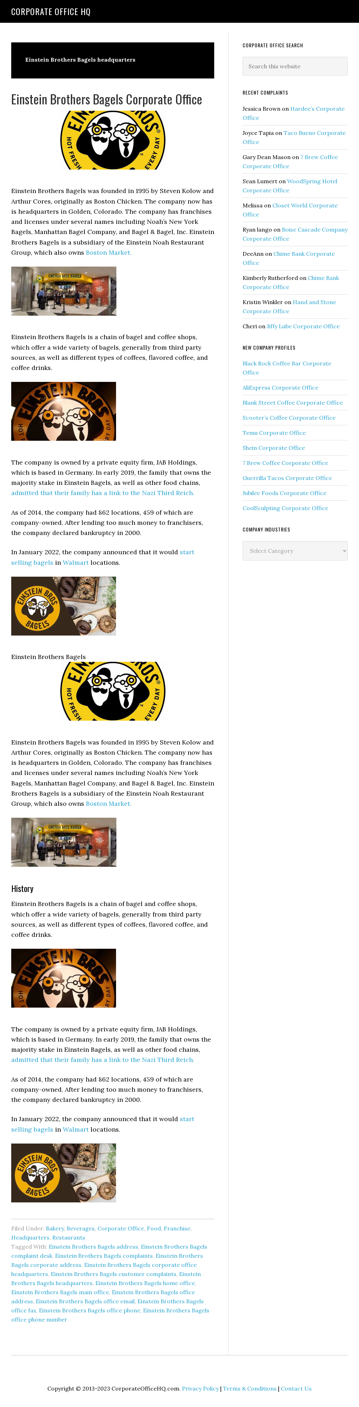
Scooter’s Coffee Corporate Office (289, 417)
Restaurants (68, 1237)
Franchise (177, 1228)
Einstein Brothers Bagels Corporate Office (106, 98)
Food (154, 1228)
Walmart (76, 562)
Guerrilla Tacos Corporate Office (287, 477)
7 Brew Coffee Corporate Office (285, 462)
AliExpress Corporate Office (280, 387)
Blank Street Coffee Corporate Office (293, 402)
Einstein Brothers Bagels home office (145, 1282)
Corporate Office (120, 1228)
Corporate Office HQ (51, 11)
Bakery (55, 1228)
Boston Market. (108, 252)
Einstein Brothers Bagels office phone (89, 1310)
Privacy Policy (200, 1388)
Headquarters (30, 1237)
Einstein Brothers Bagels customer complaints (113, 1273)
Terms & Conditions (250, 1388)
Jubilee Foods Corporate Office (284, 492)
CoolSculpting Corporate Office (285, 508)
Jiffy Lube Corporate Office (303, 326)
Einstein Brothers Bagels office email (85, 1301)
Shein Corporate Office (274, 447)
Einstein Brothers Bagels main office (60, 1292)
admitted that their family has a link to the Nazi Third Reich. (103, 493)
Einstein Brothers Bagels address (93, 1246)
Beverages (81, 1228)
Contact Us (296, 1388)
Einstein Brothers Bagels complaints (104, 1255)
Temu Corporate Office (274, 432)
